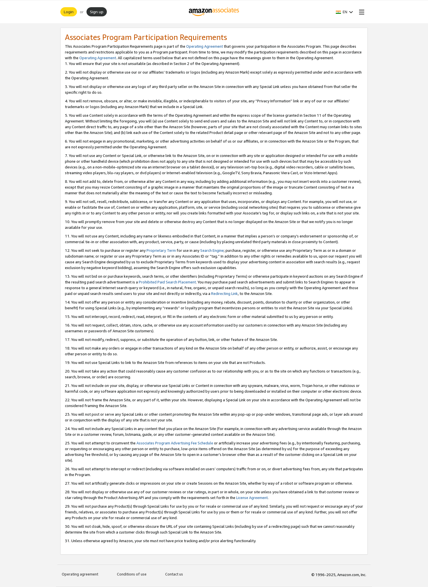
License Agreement (252, 497)
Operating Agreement (204, 46)
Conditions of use (131, 574)
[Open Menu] (360, 11)
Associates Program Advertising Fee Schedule (174, 443)
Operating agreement (80, 574)
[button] (344, 11)
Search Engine (212, 250)
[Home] (214, 11)
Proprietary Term (161, 250)
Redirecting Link (224, 293)
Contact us (174, 574)
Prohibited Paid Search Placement (167, 282)
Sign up (96, 11)
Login (69, 11)
